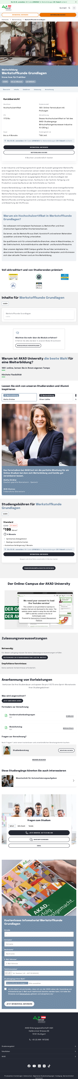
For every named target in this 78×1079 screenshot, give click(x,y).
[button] (73, 780)
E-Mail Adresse (10, 959)
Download (70, 716)
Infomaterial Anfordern (39, 554)
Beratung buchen (66, 750)
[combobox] (8, 973)
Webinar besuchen (39, 759)
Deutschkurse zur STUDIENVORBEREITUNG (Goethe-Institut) (24, 657)
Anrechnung (49, 89)
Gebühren (26, 89)
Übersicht (6, 89)
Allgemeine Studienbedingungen (43, 1076)
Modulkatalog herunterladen (28, 345)
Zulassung (37, 89)
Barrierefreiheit (68, 1076)
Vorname (8, 940)
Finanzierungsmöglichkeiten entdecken (39, 568)
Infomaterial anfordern (20, 15)
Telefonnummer (11, 969)
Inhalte (16, 89)
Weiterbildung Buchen (57, 15)
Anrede (7, 930)
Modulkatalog (68, 728)
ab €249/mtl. (30, 82)
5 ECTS (5, 82)
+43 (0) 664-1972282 (39, 1039)
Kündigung (58, 1076)
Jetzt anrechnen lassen (12, 701)
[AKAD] (6, 8)
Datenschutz (25, 994)
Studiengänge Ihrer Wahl (14, 979)
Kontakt (63, 8)
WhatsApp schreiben (39, 839)
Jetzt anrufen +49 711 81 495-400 (39, 832)
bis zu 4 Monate (16, 82)
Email (39, 846)
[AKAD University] (39, 1020)
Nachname (9, 949)
